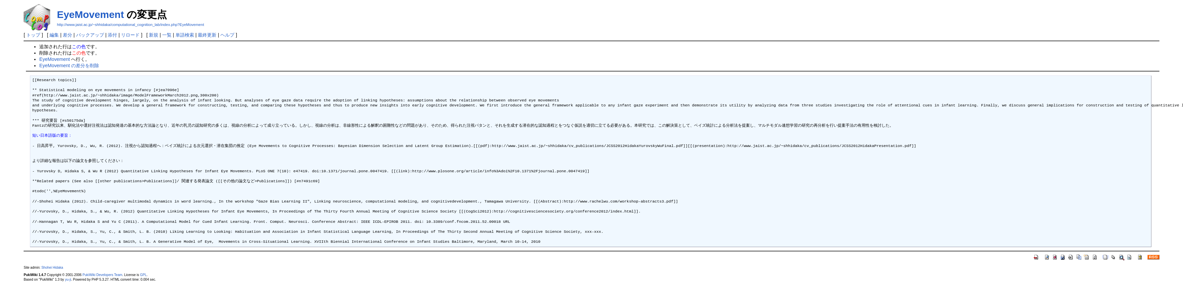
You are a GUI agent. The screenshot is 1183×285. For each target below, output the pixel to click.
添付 (112, 35)
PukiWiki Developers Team (102, 275)
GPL (143, 275)
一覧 (167, 35)
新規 (153, 35)
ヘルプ (227, 35)
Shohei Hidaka (52, 267)
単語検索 (185, 35)
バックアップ (90, 35)
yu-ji (68, 279)
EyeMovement (90, 14)
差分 (67, 35)
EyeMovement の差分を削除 (69, 65)
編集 (54, 35)
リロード (130, 35)
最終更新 (207, 35)
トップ (33, 35)
